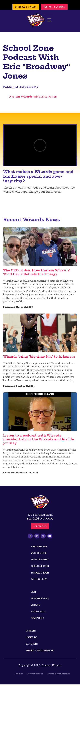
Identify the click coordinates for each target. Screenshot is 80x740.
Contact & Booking (54, 6)
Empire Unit (31, 630)
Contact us (40, 526)
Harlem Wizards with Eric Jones (33, 96)
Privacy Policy (37, 617)
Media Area (35, 604)
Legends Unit (31, 637)
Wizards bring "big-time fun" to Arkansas (39, 356)
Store (33, 591)
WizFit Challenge (39, 552)
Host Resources (38, 611)
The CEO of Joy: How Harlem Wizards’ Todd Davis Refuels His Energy (36, 272)
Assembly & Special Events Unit (40, 650)
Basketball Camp (39, 579)
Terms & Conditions (58, 674)
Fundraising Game (39, 546)
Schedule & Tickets (26, 6)
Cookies (18, 674)
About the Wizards (40, 559)
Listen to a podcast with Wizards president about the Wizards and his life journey (38, 439)
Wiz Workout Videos (40, 598)
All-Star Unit (32, 643)
